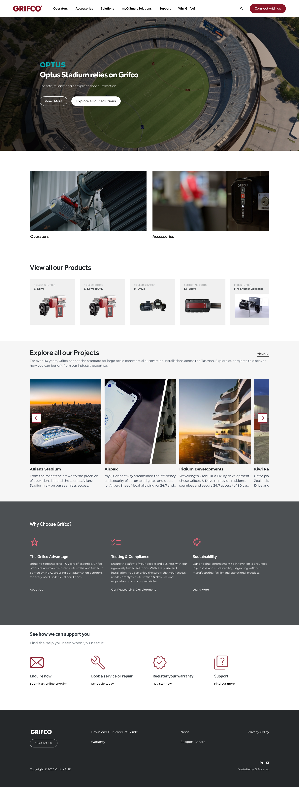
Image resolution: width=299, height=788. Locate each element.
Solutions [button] (108, 9)
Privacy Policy (258, 733)
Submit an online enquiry (48, 684)
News (185, 733)
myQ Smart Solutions (137, 9)
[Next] (264, 303)
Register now (162, 684)
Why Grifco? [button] (187, 9)
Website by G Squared (253, 770)
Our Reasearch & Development (133, 590)
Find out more (224, 684)
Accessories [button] (84, 9)
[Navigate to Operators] (88, 208)
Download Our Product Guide (114, 733)
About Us (36, 590)
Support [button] (165, 9)
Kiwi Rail (262, 470)
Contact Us (43, 744)
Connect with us (267, 9)
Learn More (201, 590)
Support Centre (193, 742)
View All (263, 355)
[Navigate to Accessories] (210, 208)
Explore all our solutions (96, 102)
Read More (53, 102)
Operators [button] (61, 9)
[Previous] (36, 419)
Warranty (98, 742)
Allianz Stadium (45, 470)
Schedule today (102, 684)
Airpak (111, 470)
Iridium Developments (201, 470)
